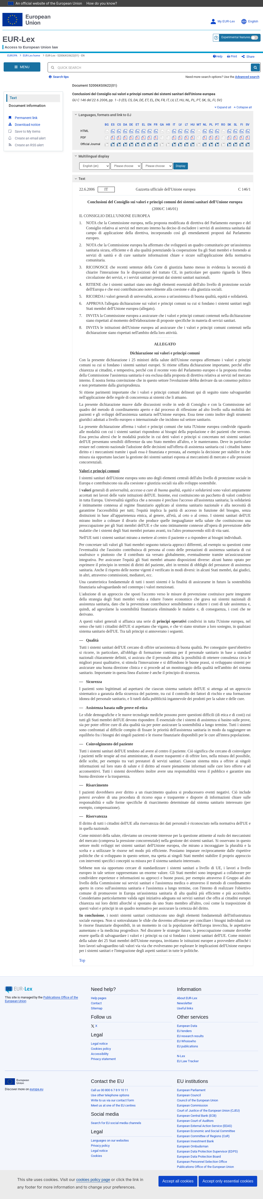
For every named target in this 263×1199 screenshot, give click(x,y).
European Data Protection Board (199, 1160)
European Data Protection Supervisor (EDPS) (207, 1155)
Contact (96, 1007)
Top (82, 964)
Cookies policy (101, 1052)
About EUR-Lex (187, 1002)
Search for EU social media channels (116, 1126)
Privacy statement (103, 1062)
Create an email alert (27, 141)
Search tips (59, 80)
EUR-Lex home (31, 57)
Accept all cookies (177, 1181)
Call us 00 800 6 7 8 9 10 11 (109, 1094)
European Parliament (191, 1094)
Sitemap (96, 1012)
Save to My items (24, 134)
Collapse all (243, 111)
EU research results (190, 1040)
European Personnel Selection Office (202, 1165)
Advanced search (247, 80)
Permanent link (22, 121)
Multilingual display (91, 160)
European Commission (192, 1109)
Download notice (24, 128)
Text (13, 101)
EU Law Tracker (188, 1065)
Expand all (223, 111)
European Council (189, 1099)
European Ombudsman (192, 1150)
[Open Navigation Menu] (22, 70)
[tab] (162, 118)
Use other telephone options (110, 1099)
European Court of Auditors (195, 1124)
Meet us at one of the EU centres (113, 1109)
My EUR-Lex (222, 21)
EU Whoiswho (186, 1045)
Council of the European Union (197, 1104)
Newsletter (184, 1007)
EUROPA (12, 57)
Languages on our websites (110, 1144)
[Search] (255, 71)
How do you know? (99, 3)
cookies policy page (85, 1180)
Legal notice (99, 1047)
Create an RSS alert (26, 148)
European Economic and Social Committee (206, 1134)
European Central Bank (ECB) (197, 1119)
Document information (27, 109)
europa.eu (36, 1093)
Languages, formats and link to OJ (102, 118)
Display (180, 169)
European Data (187, 1029)
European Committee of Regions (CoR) (203, 1140)
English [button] (249, 21)
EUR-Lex (18, 39)
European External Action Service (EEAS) (204, 1129)
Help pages (98, 1002)
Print (240, 58)
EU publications (187, 1050)
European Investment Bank (195, 1145)
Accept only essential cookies (227, 1181)
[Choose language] (94, 169)
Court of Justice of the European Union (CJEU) (208, 1114)
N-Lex (181, 1059)
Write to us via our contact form (112, 1104)
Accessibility (99, 1057)
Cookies (96, 1159)
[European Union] (17, 1085)
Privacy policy (100, 1149)
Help (225, 58)
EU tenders (184, 1034)
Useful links (185, 1012)
